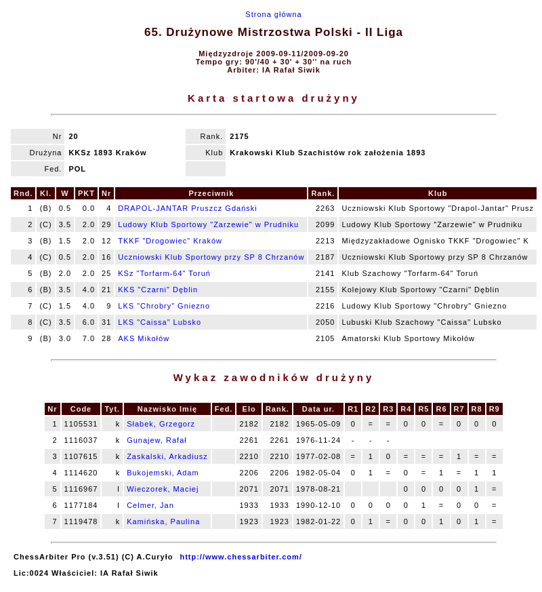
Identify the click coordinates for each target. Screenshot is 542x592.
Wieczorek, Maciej (163, 489)
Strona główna (273, 14)
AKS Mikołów (143, 338)
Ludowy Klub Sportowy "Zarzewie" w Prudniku (208, 224)
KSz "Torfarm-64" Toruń (164, 273)
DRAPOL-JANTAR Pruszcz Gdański (187, 208)
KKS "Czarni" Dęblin (158, 289)
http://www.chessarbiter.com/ (240, 557)
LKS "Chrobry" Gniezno (164, 306)
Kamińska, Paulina (163, 521)
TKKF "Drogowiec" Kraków (170, 241)
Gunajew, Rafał (157, 440)
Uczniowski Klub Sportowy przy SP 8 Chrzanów (211, 257)
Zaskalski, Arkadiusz (167, 456)
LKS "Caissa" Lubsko (159, 322)
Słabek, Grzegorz (161, 424)
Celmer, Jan (150, 505)
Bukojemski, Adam (163, 473)
